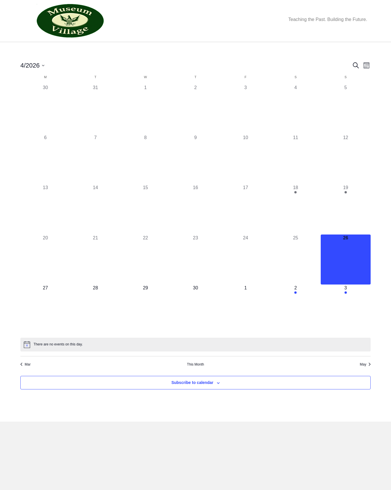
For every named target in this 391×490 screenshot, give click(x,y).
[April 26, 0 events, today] (346, 275)
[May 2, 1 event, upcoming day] (295, 325)
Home (29, 49)
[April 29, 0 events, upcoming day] (145, 325)
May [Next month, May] (365, 380)
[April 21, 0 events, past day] (95, 275)
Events (81, 49)
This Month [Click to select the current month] (195, 380)
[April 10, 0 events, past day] (246, 174)
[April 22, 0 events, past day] (145, 275)
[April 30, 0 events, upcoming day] (195, 325)
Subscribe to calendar (192, 397)
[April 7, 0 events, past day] (95, 174)
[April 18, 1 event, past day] (295, 224)
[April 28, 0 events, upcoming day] (95, 325)
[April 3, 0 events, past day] (246, 124)
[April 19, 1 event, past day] (346, 224)
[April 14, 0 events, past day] (95, 224)
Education (147, 49)
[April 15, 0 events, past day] (145, 224)
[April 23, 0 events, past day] (195, 275)
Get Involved (183, 49)
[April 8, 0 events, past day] (145, 174)
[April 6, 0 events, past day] (45, 174)
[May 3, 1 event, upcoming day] (346, 325)
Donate (215, 49)
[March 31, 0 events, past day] (95, 124)
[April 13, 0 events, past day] (45, 224)
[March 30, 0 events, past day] (45, 124)
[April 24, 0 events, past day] (246, 275)
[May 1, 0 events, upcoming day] (246, 325)
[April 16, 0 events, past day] (195, 224)
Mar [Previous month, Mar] (25, 380)
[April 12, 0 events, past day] (346, 174)
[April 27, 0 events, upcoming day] (45, 325)
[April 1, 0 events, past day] (145, 124)
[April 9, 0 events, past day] (195, 174)
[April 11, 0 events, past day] (295, 174)
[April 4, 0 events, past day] (295, 124)
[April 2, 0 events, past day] (195, 124)
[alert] (195, 360)
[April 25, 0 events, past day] (295, 275)
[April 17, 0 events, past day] (246, 224)
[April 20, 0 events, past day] (45, 275)
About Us (53, 49)
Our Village (112, 49)
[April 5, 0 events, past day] (346, 124)
